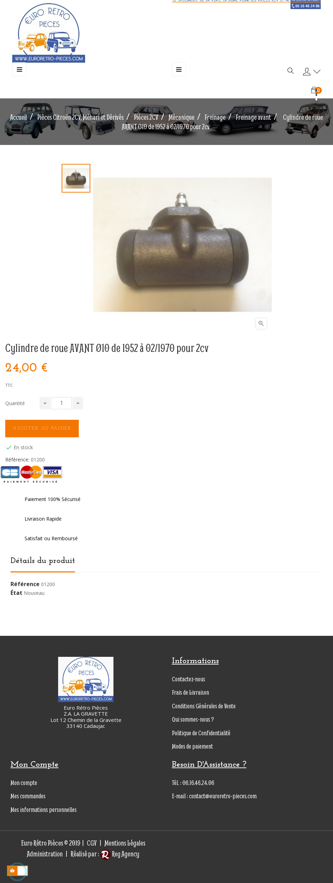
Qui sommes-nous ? (193, 719)
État (16, 593)
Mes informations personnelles (44, 810)
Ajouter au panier (42, 428)
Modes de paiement (192, 746)
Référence (25, 584)
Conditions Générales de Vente (204, 706)
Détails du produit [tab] (43, 561)
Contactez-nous (188, 679)
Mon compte (24, 783)
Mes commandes (28, 796)
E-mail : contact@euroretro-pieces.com (214, 796)
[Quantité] (61, 403)
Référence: (17, 460)
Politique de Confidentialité (201, 733)
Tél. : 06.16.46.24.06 (193, 783)
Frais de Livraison (190, 692)
